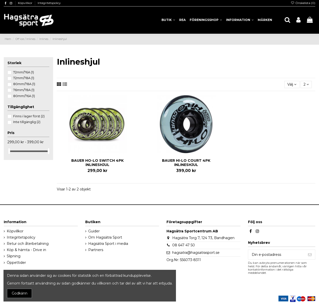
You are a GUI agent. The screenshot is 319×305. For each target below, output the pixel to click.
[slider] (9, 151)
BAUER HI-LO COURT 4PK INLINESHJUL (186, 162)
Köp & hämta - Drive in (26, 250)
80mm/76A (24, 96)
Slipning (13, 256)
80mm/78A (24, 84)
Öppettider (16, 262)
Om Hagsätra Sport (105, 237)
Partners (95, 250)
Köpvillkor (25, 3)
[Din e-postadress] (276, 254)
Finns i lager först (29, 116)
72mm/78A (23, 78)
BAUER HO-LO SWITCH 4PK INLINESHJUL (97, 162)
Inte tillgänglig (26, 122)
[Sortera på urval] (291, 84)
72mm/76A (23, 72)
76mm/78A (23, 90)
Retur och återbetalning (28, 243)
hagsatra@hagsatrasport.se (196, 252)
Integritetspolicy (49, 3)
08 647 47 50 (183, 245)
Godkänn (19, 293)
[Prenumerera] (310, 254)
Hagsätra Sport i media (108, 243)
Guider (94, 231)
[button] (240, 19)
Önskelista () (303, 3)
